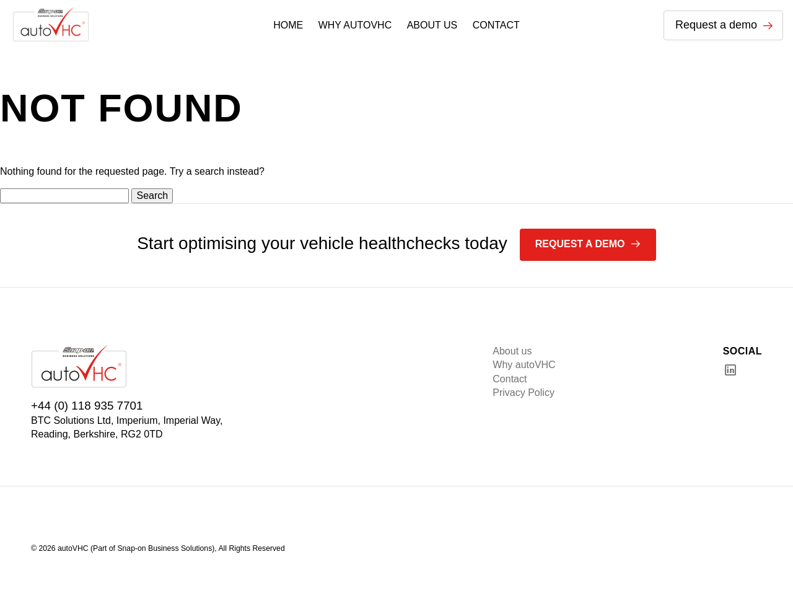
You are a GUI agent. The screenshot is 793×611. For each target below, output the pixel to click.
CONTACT (496, 25)
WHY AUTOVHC (355, 25)
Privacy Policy (523, 392)
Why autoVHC (524, 364)
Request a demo (724, 25)
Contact (510, 379)
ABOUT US (432, 25)
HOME (288, 25)
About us (512, 351)
